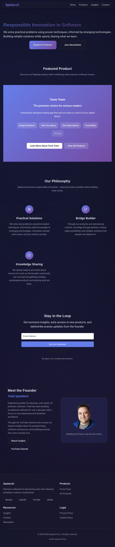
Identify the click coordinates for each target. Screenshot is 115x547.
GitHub (50, 500)
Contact (105, 5)
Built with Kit (57, 351)
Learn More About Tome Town (44, 146)
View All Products (76, 146)
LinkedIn (22, 500)
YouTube (36, 500)
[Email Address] (57, 336)
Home (73, 5)
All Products (65, 493)
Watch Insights (18, 441)
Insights (95, 5)
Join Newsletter (72, 44)
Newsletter (8, 522)
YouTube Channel (19, 449)
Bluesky (9, 500)
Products (83, 5)
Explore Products (43, 44)
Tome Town (65, 489)
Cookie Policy (66, 517)
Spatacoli (12, 5)
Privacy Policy (66, 513)
